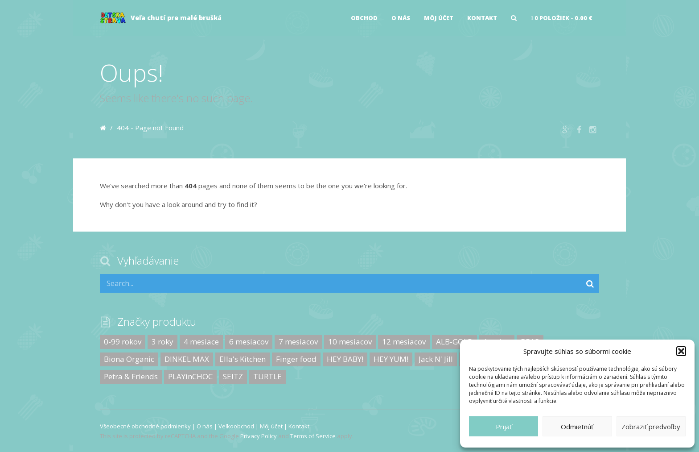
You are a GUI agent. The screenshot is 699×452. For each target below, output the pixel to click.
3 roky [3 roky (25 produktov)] (162, 341)
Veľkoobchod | (239, 426)
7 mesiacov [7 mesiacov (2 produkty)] (298, 341)
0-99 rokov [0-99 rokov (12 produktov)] (122, 341)
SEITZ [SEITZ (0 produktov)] (233, 376)
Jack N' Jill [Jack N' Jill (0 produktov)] (436, 359)
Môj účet (438, 18)
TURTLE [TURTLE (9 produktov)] (267, 376)
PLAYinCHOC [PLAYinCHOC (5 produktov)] (190, 376)
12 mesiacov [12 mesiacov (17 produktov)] (404, 341)
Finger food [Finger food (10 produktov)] (296, 359)
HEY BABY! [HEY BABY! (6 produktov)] (345, 359)
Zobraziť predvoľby (650, 426)
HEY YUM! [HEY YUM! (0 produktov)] (391, 359)
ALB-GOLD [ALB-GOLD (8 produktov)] (454, 341)
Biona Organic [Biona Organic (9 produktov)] (129, 359)
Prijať (504, 426)
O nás (400, 18)
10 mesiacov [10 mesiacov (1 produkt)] (350, 341)
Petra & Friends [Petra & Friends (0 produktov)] (131, 376)
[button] (681, 351)
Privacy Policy (258, 436)
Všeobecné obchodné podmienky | (148, 426)
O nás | (207, 426)
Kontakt (482, 18)
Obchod (364, 18)
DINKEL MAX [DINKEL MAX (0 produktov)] (186, 359)
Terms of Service (313, 436)
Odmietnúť (577, 426)
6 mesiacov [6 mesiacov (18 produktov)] (248, 341)
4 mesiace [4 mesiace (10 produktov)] (201, 341)
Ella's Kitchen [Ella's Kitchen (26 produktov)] (242, 359)
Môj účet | (274, 426)
